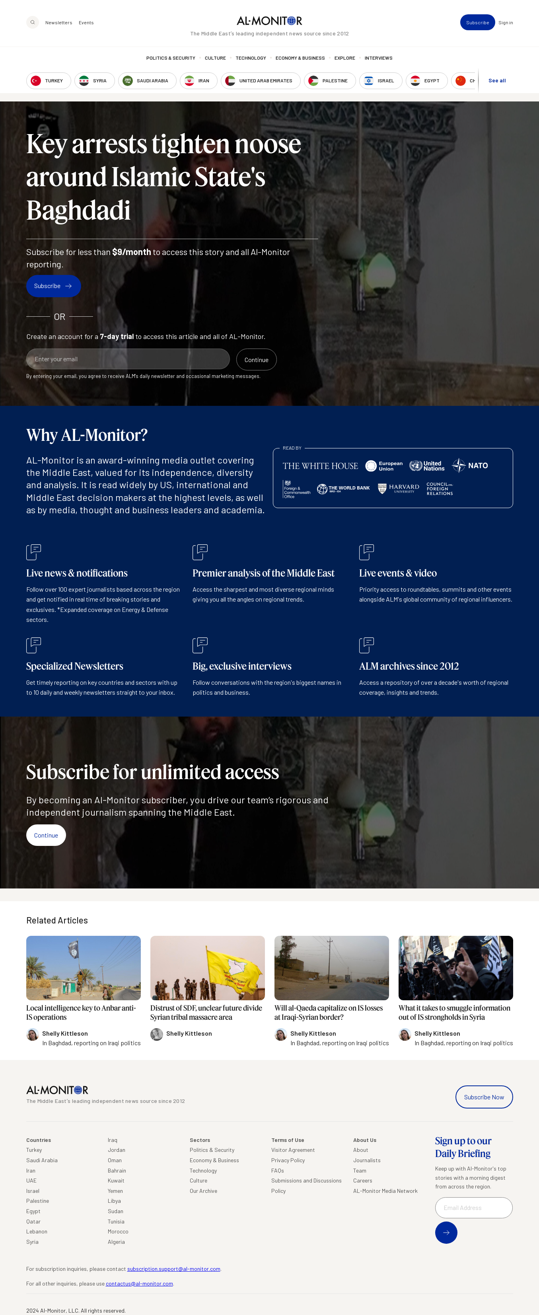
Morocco (118, 1231)
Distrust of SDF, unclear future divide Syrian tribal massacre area (206, 1012)
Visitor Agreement (293, 1149)
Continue (46, 835)
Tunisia (116, 1221)
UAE (31, 1180)
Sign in (505, 22)
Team (359, 1170)
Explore (345, 57)
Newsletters (58, 22)
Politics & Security (170, 57)
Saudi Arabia (42, 1160)
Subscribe (477, 22)
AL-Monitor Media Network (385, 1190)
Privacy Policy (288, 1160)
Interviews (379, 57)
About (360, 1149)
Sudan (115, 1211)
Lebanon (36, 1231)
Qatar (33, 1221)
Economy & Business (300, 57)
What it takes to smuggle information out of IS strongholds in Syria (454, 1012)
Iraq (112, 1139)
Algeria (116, 1241)
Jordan (116, 1149)
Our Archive (203, 1190)
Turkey (34, 1149)
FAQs (277, 1170)
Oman (115, 1160)
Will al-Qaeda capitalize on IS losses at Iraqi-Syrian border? (328, 1012)
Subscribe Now (484, 1097)
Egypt (33, 1211)
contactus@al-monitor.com (139, 1283)
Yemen (115, 1190)
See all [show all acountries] (497, 80)
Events (86, 22)
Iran (30, 1170)
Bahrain (117, 1170)
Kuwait (116, 1180)
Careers (362, 1180)
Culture (215, 57)
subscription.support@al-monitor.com (173, 1268)
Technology (250, 57)
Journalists (367, 1160)
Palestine (37, 1200)
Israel (32, 1190)
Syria (32, 1241)
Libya (114, 1200)
